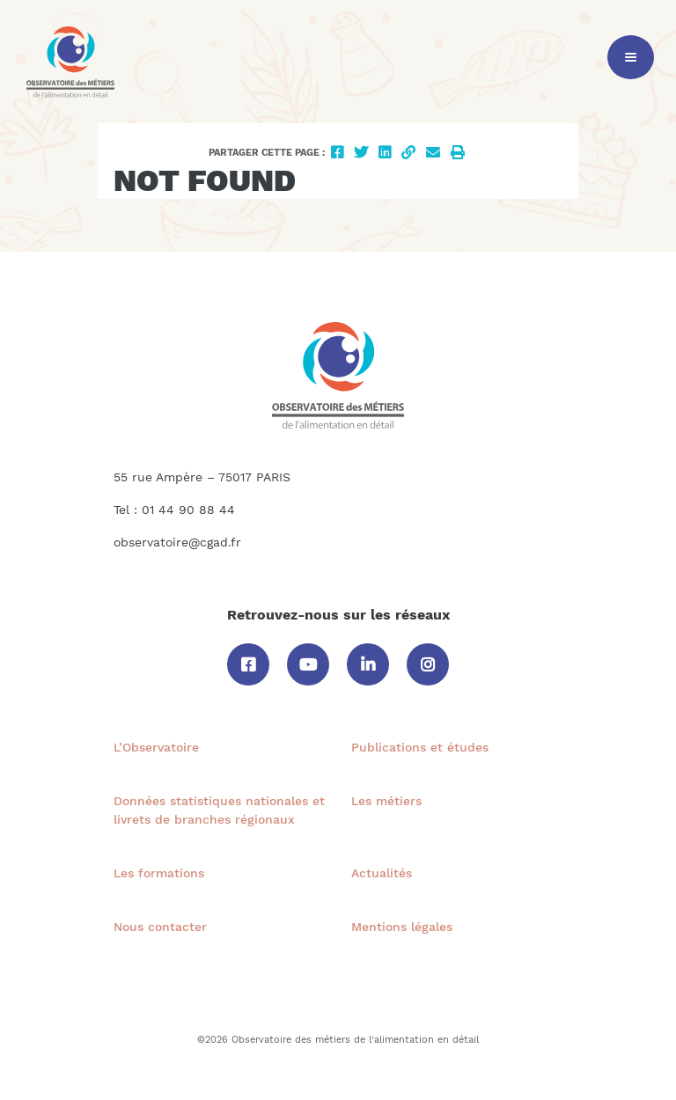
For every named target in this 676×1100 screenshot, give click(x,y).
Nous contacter (160, 927)
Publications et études (420, 747)
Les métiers (386, 801)
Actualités (381, 873)
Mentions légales (401, 927)
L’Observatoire (156, 747)
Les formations (159, 873)
